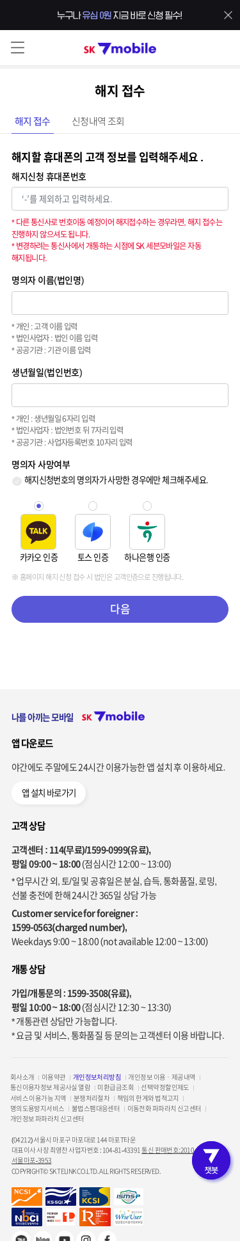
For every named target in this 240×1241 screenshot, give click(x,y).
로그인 (222, 47)
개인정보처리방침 (97, 1077)
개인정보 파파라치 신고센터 (47, 1119)
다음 (120, 609)
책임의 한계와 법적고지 (148, 1098)
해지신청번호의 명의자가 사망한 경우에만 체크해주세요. (116, 480)
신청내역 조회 (98, 121)
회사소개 (22, 1077)
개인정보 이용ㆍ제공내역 (161, 1077)
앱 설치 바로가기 (49, 793)
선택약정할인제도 (165, 1087)
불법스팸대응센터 (96, 1108)
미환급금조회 (115, 1087)
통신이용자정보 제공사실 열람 (50, 1087)
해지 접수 (33, 121)
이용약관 (54, 1077)
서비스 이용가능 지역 (38, 1098)
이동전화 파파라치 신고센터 (164, 1108)
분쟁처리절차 (92, 1098)
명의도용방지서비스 (37, 1108)
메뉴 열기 (17, 47)
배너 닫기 (228, 15)
